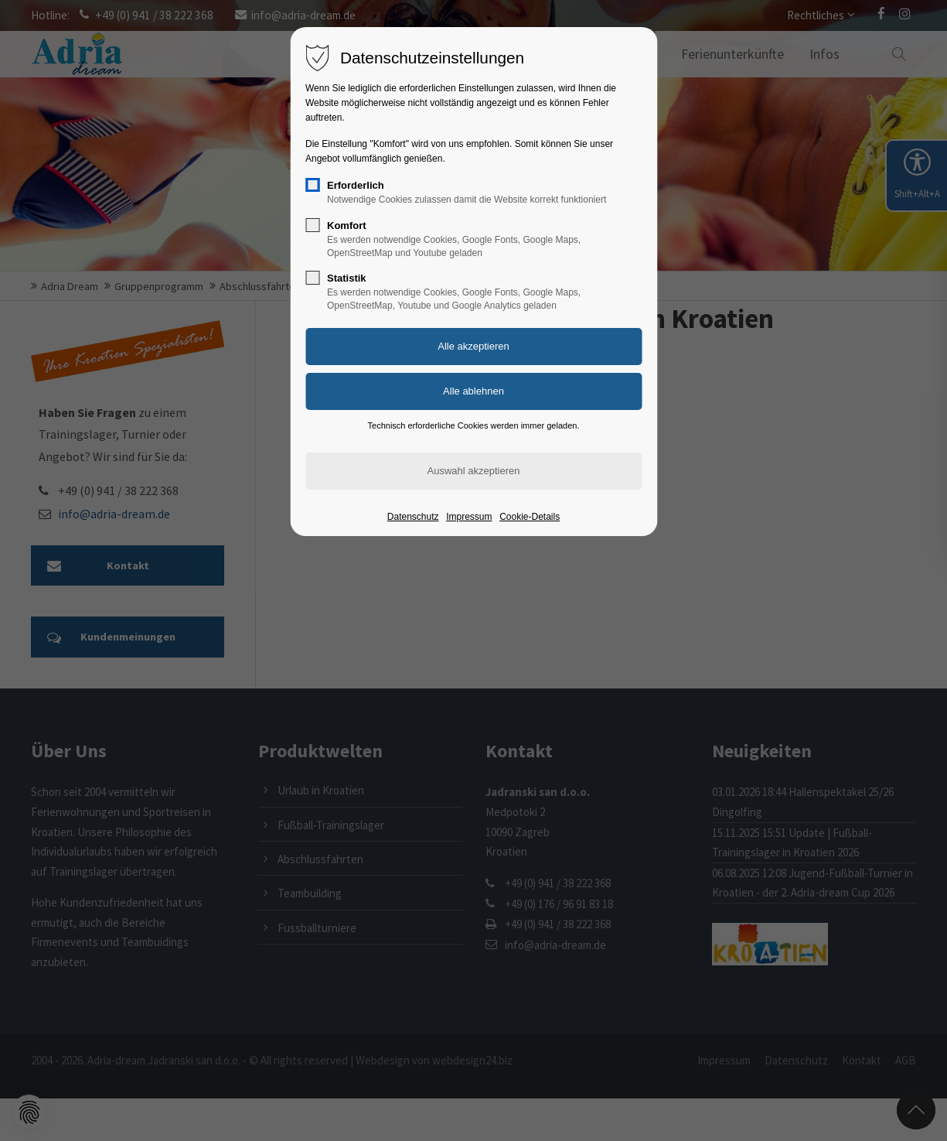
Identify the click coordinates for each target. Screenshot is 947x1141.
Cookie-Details (529, 516)
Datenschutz (413, 516)
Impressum (469, 516)
